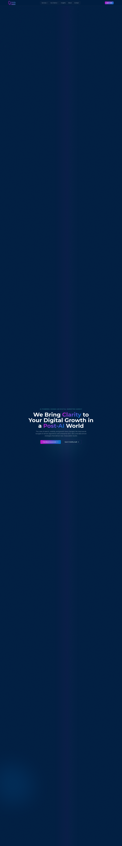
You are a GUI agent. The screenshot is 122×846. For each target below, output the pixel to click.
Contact (76, 3)
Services (45, 3)
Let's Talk (109, 3)
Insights (63, 3)
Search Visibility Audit (72, 442)
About (70, 3)
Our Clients (54, 3)
